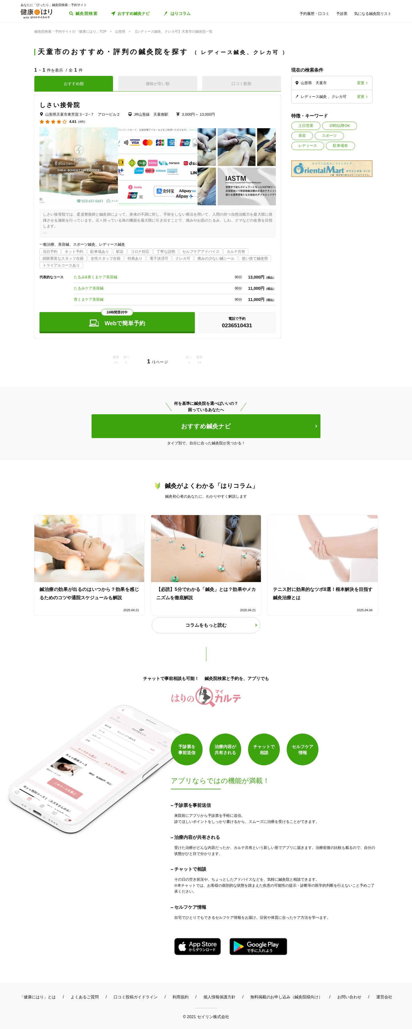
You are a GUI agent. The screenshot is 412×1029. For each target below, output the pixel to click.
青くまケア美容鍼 (89, 299)
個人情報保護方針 (219, 997)
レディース (307, 145)
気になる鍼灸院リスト (372, 13)
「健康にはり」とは (38, 997)
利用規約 (181, 997)
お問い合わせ (349, 997)
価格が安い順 (158, 83)
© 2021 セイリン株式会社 (206, 1016)
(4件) (81, 121)
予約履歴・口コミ (314, 13)
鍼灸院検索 (87, 13)
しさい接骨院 (59, 105)
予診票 (341, 13)
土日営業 (305, 125)
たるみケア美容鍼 (89, 288)
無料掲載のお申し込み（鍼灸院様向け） (286, 997)
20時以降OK (339, 125)
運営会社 (384, 997)
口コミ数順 (241, 83)
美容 (302, 135)
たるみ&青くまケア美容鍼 (95, 277)
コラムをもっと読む (206, 625)
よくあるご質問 (85, 997)
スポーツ (329, 135)
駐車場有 (340, 145)
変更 (361, 83)
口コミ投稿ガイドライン (136, 997)
